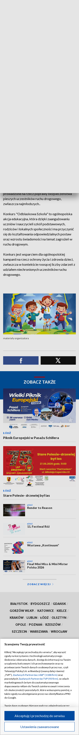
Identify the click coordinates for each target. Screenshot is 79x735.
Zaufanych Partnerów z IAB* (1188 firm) (35, 674)
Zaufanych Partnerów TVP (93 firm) (38, 678)
